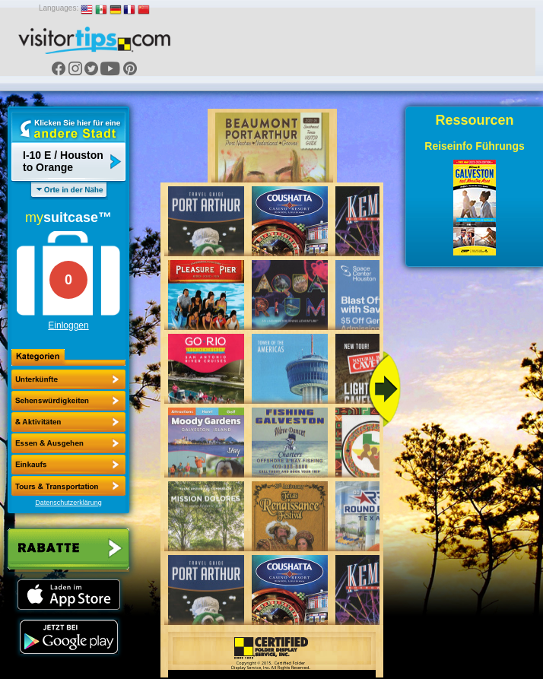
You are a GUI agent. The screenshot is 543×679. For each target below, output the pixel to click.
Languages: (58, 8)
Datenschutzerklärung (68, 502)
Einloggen (68, 325)
